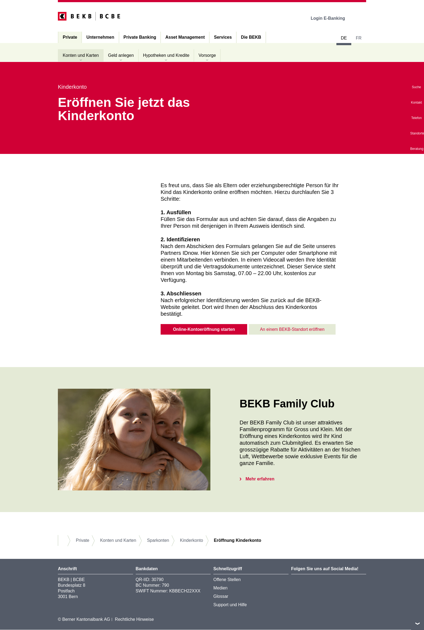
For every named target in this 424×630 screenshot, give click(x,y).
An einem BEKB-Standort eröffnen (292, 329)
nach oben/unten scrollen (417, 623)
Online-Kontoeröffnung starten (204, 329)
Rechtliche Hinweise (134, 619)
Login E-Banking (332, 18)
